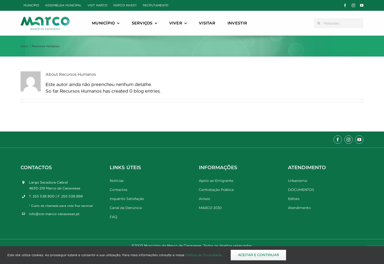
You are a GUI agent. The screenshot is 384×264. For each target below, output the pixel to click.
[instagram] (353, 5)
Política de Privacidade (203, 255)
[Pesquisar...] (338, 23)
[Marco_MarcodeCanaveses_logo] (45, 18)
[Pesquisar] (319, 23)
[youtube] (361, 5)
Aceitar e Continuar (258, 255)
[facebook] (345, 5)
